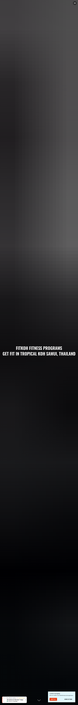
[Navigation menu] (75, 3)
